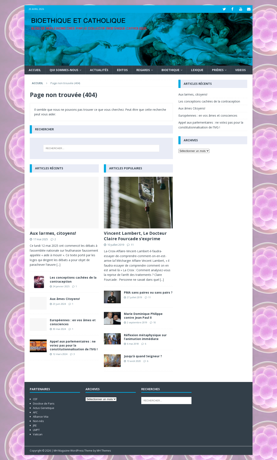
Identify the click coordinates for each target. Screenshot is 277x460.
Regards (143, 70)
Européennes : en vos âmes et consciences (73, 322)
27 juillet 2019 (134, 297)
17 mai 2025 (40, 239)
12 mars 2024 (60, 353)
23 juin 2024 (59, 303)
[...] (58, 264)
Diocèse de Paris (43, 403)
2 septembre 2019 (137, 322)
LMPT (36, 430)
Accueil (35, 70)
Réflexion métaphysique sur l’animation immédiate (145, 337)
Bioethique (170, 70)
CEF (35, 399)
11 (132, 244)
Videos (240, 70)
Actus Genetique (43, 408)
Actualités (99, 70)
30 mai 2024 (59, 328)
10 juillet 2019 (115, 244)
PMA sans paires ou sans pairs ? (148, 292)
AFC (35, 412)
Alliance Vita (40, 416)
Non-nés (38, 421)
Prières (218, 70)
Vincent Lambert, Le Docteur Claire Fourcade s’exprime (135, 235)
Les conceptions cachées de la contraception (73, 279)
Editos (122, 70)
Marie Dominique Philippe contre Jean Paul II (143, 315)
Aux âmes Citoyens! (65, 299)
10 (154, 322)
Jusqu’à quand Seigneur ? (143, 356)
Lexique (197, 70)
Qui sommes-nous (64, 70)
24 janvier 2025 (61, 286)
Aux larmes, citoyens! (53, 233)
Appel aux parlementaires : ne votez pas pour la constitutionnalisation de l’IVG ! (74, 345)
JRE (35, 425)
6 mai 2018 (133, 343)
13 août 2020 (134, 360)
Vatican (37, 434)
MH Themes (104, 450)
